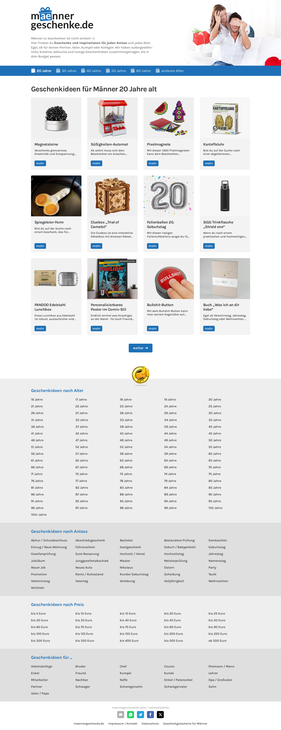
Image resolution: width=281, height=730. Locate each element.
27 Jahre (81, 413)
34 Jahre (170, 420)
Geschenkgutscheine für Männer (185, 723)
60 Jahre (215, 453)
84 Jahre (170, 487)
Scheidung (172, 574)
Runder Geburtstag (134, 574)
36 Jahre (37, 426)
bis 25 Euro (217, 613)
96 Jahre (37, 508)
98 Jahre (126, 508)
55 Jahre (215, 447)
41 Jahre (37, 433)
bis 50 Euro (217, 620)
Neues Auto (83, 567)
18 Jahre (126, 399)
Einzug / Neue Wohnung (49, 547)
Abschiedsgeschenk (90, 540)
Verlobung (127, 581)
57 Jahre (81, 453)
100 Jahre (215, 508)
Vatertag (81, 581)
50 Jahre (215, 440)
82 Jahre (81, 487)
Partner (36, 686)
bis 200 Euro (173, 634)
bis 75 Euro (128, 627)
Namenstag (217, 561)
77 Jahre (81, 481)
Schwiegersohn (131, 686)
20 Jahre (215, 399)
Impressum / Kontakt (122, 723)
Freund (80, 673)
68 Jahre (126, 467)
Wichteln (37, 588)
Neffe (123, 680)
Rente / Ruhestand (89, 574)
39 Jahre (170, 426)
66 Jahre (37, 467)
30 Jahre (215, 413)
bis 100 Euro (40, 634)
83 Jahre (126, 487)
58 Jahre (126, 453)
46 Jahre (37, 440)
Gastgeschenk (130, 547)
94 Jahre (170, 501)
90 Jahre (215, 494)
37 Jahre (81, 426)
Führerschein (85, 547)
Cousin (169, 666)
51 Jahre (37, 447)
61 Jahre (37, 460)
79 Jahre (170, 481)
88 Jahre (126, 494)
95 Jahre (215, 501)
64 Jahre (170, 460)
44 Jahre (170, 433)
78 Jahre (126, 481)
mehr (40, 163)
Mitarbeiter (39, 680)
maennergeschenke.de (89, 723)
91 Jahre (37, 501)
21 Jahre (37, 406)
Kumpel (125, 673)
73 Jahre (126, 474)
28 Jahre (126, 413)
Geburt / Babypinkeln (180, 547)
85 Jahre (215, 487)
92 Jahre (81, 501)
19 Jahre (170, 399)
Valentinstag (40, 581)
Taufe (212, 574)
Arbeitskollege (41, 666)
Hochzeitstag (174, 554)
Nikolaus (126, 567)
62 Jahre (81, 460)
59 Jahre (170, 453)
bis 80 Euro (172, 627)
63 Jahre (126, 460)
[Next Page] (140, 348)
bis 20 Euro (172, 613)
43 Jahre (126, 433)
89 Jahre (170, 494)
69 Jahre (170, 467)
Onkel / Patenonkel (178, 680)
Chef (123, 666)
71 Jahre (36, 474)
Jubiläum (38, 561)
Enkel (35, 673)
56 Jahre (37, 453)
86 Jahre (37, 494)
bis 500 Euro (173, 640)
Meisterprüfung (175, 561)
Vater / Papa (40, 693)
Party (212, 567)
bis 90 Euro (217, 627)
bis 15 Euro (128, 613)
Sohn (212, 686)
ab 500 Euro (218, 640)
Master (125, 561)
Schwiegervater (175, 686)
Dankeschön (218, 540)
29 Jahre (170, 413)
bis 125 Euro (84, 634)
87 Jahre (81, 494)
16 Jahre (37, 399)
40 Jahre (215, 426)
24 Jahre (170, 406)
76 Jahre (37, 481)
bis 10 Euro (83, 613)
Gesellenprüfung (43, 554)
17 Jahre (81, 399)
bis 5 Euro (38, 613)
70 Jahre (215, 467)
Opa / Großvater (220, 680)
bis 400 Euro (129, 640)
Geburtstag (217, 547)
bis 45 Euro (172, 620)
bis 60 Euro (39, 627)
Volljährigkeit (174, 581)
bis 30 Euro (39, 620)
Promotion (39, 574)
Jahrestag (216, 554)
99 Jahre (170, 508)
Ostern (169, 567)
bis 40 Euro (128, 620)
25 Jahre (215, 406)
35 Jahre (215, 420)
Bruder (80, 666)
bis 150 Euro (129, 634)
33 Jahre (126, 420)
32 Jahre (81, 420)
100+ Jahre (39, 514)
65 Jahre (215, 460)
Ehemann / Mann (221, 666)
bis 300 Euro (40, 640)
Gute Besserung (87, 554)
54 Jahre (170, 447)
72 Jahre (81, 474)
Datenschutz (150, 723)
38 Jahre (126, 426)
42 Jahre (81, 433)
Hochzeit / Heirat (132, 554)
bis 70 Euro (83, 627)
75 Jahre (215, 474)
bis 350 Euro (84, 640)
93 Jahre (126, 501)
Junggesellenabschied (91, 561)
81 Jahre (37, 487)
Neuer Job (38, 567)
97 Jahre (81, 508)
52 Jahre (81, 447)
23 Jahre (126, 406)
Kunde (169, 673)
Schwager (82, 686)
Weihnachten (218, 581)
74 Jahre (170, 474)
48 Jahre (126, 440)
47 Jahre (81, 440)
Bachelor (126, 540)
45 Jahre (215, 433)
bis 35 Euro (83, 620)
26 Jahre (37, 413)
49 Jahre (170, 440)
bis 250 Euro (218, 634)
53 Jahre (126, 447)
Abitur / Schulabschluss (49, 540)
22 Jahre (81, 406)
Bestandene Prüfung (179, 540)
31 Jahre (37, 420)
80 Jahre (215, 481)
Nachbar (81, 680)
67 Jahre (81, 467)
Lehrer (213, 673)
